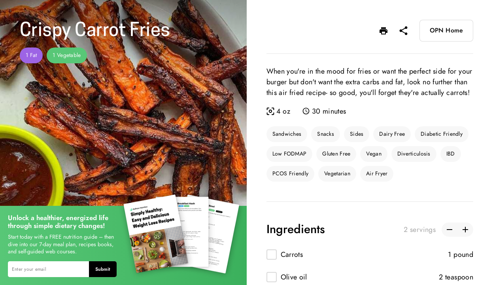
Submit (103, 269)
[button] (383, 30)
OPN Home (446, 30)
